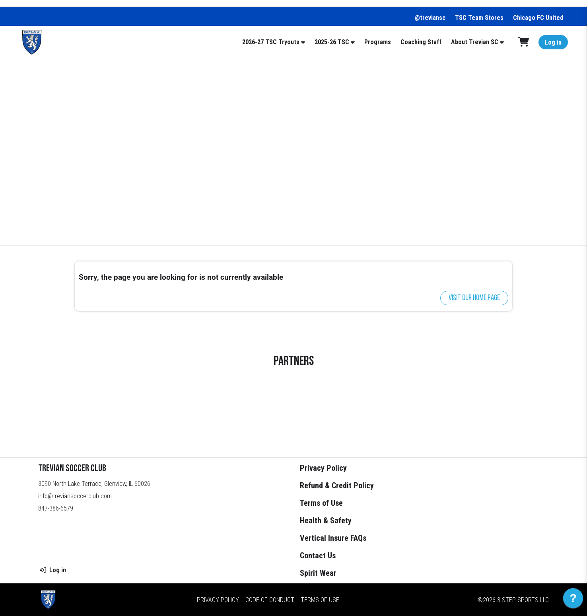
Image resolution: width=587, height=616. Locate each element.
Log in (553, 42)
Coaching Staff (420, 42)
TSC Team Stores (479, 17)
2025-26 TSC (332, 42)
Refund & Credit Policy (337, 485)
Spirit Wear (318, 573)
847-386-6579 (55, 508)
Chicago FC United (538, 17)
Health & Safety (326, 520)
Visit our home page (474, 298)
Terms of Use (321, 503)
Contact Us (318, 555)
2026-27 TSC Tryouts (270, 42)
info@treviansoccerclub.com (75, 496)
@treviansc (430, 17)
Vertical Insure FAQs (333, 538)
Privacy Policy (323, 468)
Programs (377, 42)
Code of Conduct (269, 600)
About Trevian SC (474, 42)
